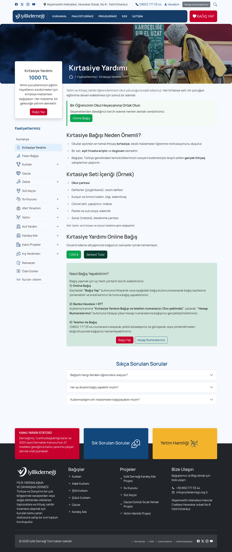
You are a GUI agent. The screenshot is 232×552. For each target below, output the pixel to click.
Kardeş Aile (79, 512)
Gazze (76, 505)
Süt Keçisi (130, 495)
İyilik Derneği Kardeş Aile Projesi (140, 479)
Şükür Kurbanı (81, 498)
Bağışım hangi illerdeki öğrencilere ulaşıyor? (99, 375)
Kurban (76, 476)
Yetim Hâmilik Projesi (137, 513)
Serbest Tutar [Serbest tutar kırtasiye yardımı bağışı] (95, 255)
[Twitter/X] (202, 541)
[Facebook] (198, 541)
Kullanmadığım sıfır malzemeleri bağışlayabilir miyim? (105, 400)
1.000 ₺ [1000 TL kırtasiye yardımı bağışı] (73, 255)
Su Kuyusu (131, 488)
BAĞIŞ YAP (203, 16)
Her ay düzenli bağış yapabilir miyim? (94, 387)
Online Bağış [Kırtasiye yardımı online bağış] (81, 118)
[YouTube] (211, 541)
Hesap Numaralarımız (196, 4)
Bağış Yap (38, 112)
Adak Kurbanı (80, 484)
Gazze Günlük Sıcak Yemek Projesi (141, 504)
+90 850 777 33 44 (186, 488)
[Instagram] (207, 541)
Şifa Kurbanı (80, 491)
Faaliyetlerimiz (86, 77)
